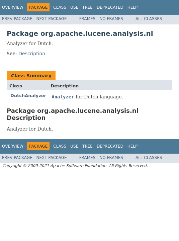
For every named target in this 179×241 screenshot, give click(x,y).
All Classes (149, 18)
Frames (87, 18)
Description (31, 53)
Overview (12, 7)
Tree (87, 7)
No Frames (111, 18)
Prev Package (17, 18)
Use (74, 7)
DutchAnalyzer (28, 95)
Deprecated (110, 7)
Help (132, 7)
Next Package (51, 18)
